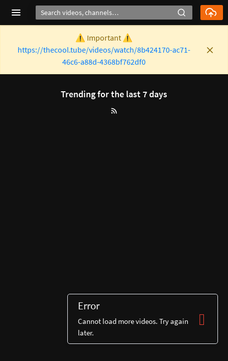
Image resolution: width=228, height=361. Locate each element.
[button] (181, 11)
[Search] (114, 12)
